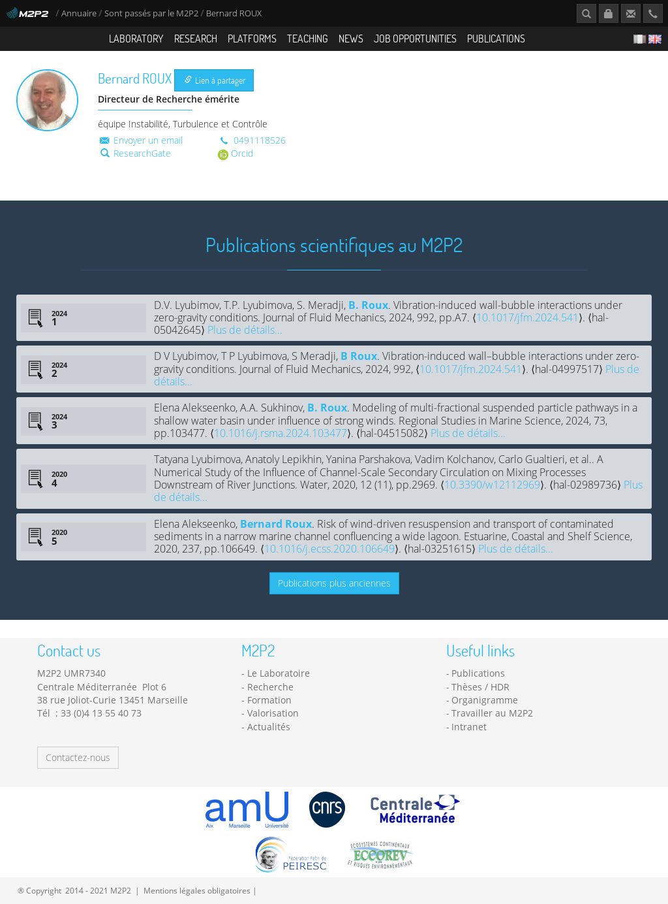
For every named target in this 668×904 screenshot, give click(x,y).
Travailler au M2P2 (492, 713)
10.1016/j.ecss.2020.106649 (329, 548)
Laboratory (136, 38)
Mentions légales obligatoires (197, 890)
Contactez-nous (78, 757)
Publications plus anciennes (334, 583)
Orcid (235, 153)
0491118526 (252, 140)
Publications (496, 38)
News (351, 38)
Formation (269, 700)
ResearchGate (135, 153)
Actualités (268, 726)
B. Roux (368, 305)
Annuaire (80, 13)
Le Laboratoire (278, 673)
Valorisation (273, 713)
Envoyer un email (140, 140)
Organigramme (484, 700)
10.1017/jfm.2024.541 (527, 317)
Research (195, 38)
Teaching (307, 38)
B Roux (359, 356)
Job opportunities (415, 38)
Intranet (469, 726)
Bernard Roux (276, 524)
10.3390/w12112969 (492, 484)
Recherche (270, 687)
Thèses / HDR (480, 687)
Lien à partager (215, 80)
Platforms (252, 38)
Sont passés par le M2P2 (151, 13)
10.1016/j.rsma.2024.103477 (280, 433)
